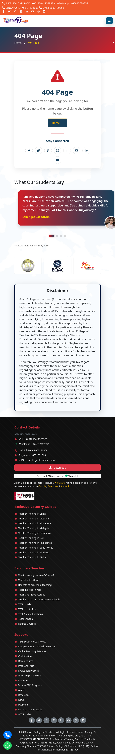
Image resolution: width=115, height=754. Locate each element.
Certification (25, 656)
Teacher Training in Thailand (33, 552)
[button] (7, 735)
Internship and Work (29, 675)
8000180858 (57, 7)
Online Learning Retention (32, 651)
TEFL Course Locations (30, 614)
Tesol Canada (25, 618)
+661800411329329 (43, 3)
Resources (23, 694)
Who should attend (28, 580)
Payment (23, 704)
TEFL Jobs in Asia (27, 609)
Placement (24, 680)
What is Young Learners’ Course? (36, 575)
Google (42, 486)
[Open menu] (109, 20)
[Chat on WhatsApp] (7, 745)
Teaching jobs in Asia (29, 589)
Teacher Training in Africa (32, 557)
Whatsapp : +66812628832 (72, 3)
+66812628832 (41, 444)
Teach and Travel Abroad (31, 594)
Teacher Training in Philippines (35, 542)
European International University (36, 646)
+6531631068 (38, 455)
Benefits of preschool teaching (35, 584)
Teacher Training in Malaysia (33, 528)
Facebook (52, 486)
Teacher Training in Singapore (34, 523)
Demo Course (25, 661)
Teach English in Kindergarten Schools (39, 599)
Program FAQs (26, 665)
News (21, 699)
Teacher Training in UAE (31, 538)
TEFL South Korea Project (32, 641)
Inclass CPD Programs (30, 685)
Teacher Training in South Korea (35, 547)
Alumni (65, 486)
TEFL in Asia (24, 604)
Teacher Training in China (32, 513)
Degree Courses (27, 623)
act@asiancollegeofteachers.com (37, 460)
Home (18, 42)
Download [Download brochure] (57, 467)
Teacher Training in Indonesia (34, 533)
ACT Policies (24, 714)
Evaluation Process (28, 670)
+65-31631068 (30, 7)
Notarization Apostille (30, 709)
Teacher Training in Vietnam (33, 518)
